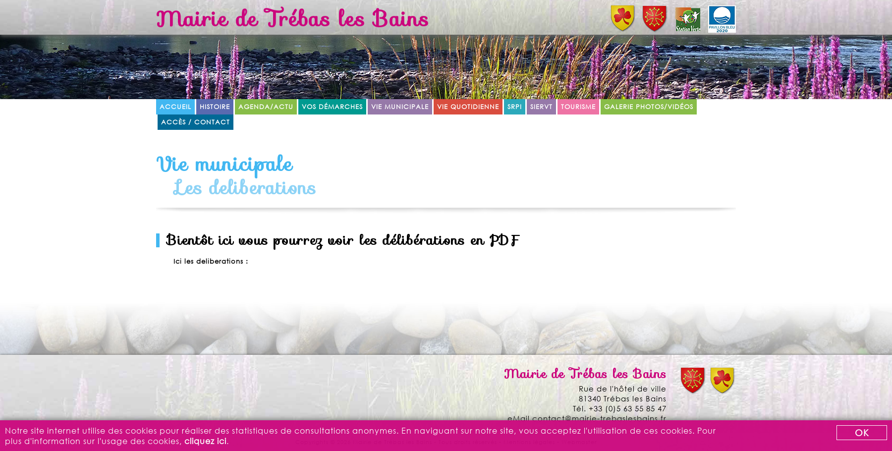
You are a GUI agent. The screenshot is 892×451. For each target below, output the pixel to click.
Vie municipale (400, 107)
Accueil (175, 107)
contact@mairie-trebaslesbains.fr (599, 418)
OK (862, 432)
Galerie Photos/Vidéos (648, 107)
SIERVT (541, 107)
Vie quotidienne (468, 107)
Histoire (215, 107)
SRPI (514, 107)
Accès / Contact (195, 122)
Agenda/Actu (265, 107)
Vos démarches (332, 107)
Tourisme (578, 107)
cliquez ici (205, 441)
